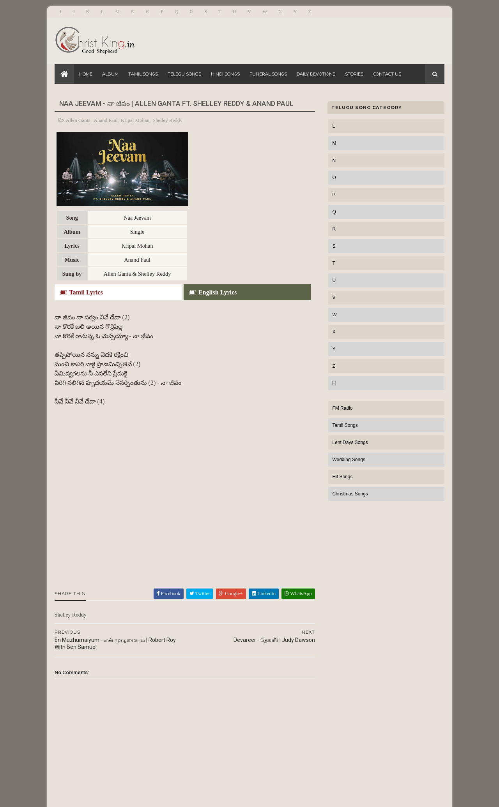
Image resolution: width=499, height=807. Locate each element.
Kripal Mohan (135, 120)
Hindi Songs (225, 74)
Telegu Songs (184, 74)
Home (85, 74)
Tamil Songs (143, 74)
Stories (354, 74)
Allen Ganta (78, 120)
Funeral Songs (268, 74)
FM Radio (342, 408)
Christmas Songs (350, 494)
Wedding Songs (348, 459)
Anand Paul (106, 120)
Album (110, 74)
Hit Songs (342, 476)
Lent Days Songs (350, 442)
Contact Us (387, 74)
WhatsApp (293, 515)
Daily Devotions (316, 74)
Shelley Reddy (167, 120)
